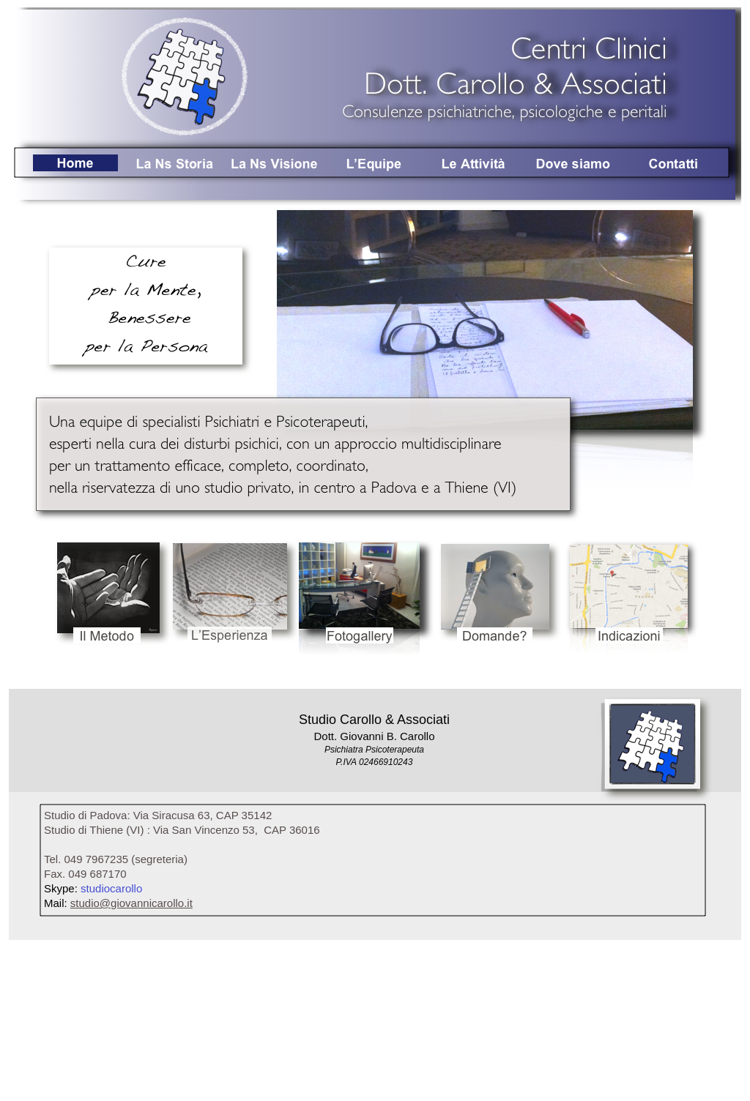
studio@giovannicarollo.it (131, 903)
